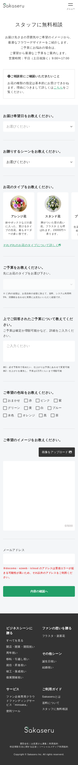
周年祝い (12, 652)
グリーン (11, 408)
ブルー (55, 408)
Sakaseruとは (51, 696)
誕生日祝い (49, 661)
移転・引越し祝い (17, 659)
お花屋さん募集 (39, 743)
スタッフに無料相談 (55, 709)
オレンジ (26, 415)
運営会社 (24, 743)
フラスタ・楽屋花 (53, 635)
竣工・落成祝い (16, 671)
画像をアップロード (57, 452)
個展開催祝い (15, 677)
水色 (8, 415)
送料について (50, 702)
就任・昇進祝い (16, 665)
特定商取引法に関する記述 (23, 747)
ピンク (43, 401)
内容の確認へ (39, 591)
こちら (58, 87)
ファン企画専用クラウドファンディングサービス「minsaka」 (20, 700)
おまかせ (11, 401)
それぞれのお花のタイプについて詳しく (32, 245)
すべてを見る (15, 640)
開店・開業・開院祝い (20, 646)
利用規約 (53, 743)
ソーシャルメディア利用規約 (53, 747)
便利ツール (13, 711)
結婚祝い (48, 667)
